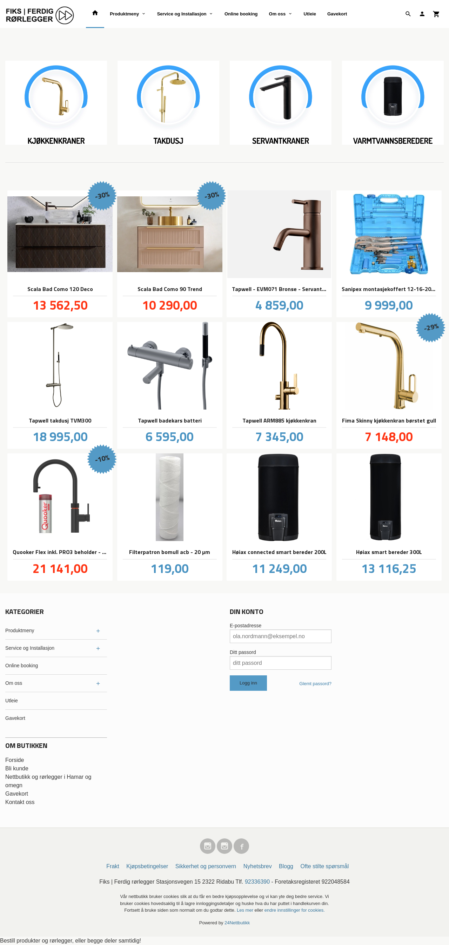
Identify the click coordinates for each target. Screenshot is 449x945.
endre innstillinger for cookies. (294, 910)
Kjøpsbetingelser (147, 866)
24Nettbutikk (237, 922)
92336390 (257, 882)
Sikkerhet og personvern (205, 866)
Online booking (241, 13)
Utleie (310, 13)
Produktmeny (124, 13)
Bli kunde (16, 768)
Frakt (112, 866)
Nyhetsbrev (257, 866)
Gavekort (337, 13)
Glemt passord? (315, 683)
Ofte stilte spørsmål (324, 866)
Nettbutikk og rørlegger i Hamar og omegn (48, 781)
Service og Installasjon (182, 13)
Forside (14, 760)
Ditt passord (243, 652)
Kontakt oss (20, 802)
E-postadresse (245, 625)
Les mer (246, 910)
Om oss (277, 13)
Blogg (286, 866)
